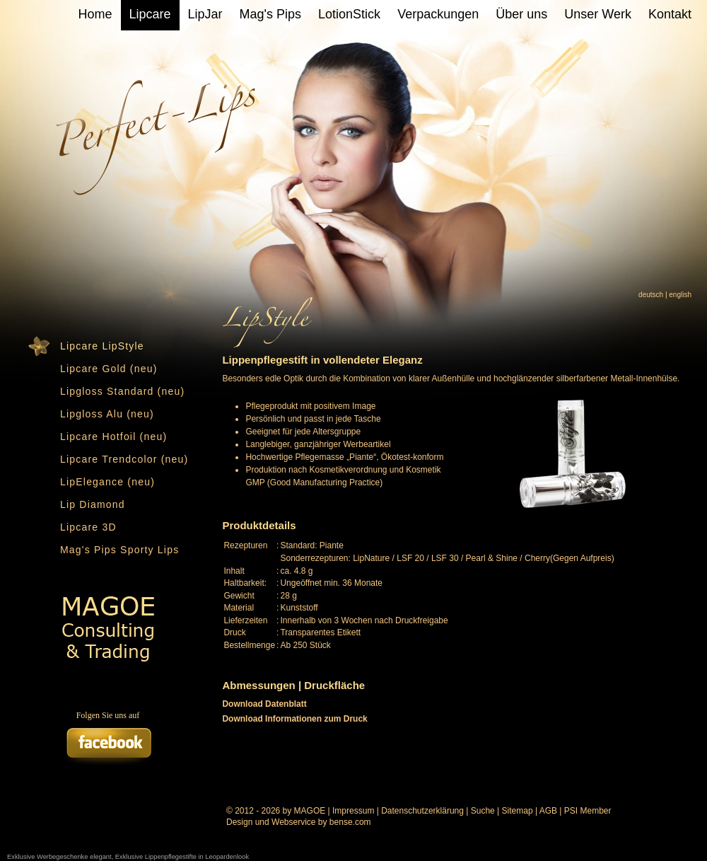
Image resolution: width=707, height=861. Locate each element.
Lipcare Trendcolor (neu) (124, 459)
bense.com (350, 822)
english (680, 295)
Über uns (521, 14)
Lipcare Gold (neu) (109, 368)
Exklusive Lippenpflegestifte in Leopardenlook (182, 856)
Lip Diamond (92, 504)
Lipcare (150, 14)
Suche (483, 811)
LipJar (205, 14)
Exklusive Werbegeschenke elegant (59, 856)
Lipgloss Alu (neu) (107, 414)
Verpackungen (438, 14)
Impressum (353, 811)
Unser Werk (597, 14)
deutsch (650, 295)
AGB (548, 811)
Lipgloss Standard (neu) (122, 391)
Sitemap (517, 811)
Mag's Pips (270, 14)
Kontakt (669, 14)
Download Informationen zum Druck (294, 719)
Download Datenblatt (264, 704)
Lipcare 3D (88, 527)
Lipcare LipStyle (102, 346)
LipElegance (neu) (107, 481)
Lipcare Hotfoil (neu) (113, 436)
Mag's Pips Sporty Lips (119, 549)
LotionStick (349, 14)
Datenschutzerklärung (422, 811)
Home (95, 14)
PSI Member (588, 811)
